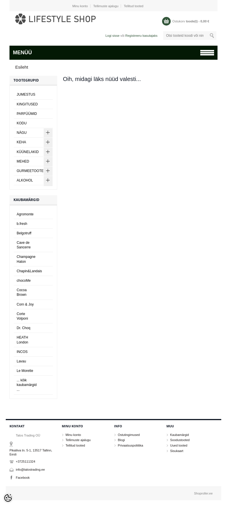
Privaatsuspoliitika (130, 445)
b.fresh (22, 224)
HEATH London (22, 339)
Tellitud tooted (133, 6)
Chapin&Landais (29, 271)
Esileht (21, 67)
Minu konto (80, 6)
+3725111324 (25, 461)
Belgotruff (24, 233)
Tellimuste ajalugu (105, 6)
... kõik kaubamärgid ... (26, 384)
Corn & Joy (25, 304)
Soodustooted (180, 440)
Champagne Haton (26, 259)
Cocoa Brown (22, 292)
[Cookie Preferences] (8, 498)
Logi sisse (112, 35)
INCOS (22, 352)
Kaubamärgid (179, 435)
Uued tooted (178, 445)
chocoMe (24, 281)
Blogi (121, 440)
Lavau (21, 361)
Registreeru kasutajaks (141, 35)
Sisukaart (176, 451)
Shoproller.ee (203, 493)
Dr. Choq (23, 328)
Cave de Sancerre (24, 245)
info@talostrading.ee (30, 469)
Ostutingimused (129, 435)
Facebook (23, 477)
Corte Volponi (22, 316)
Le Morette (25, 371)
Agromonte (25, 214)
